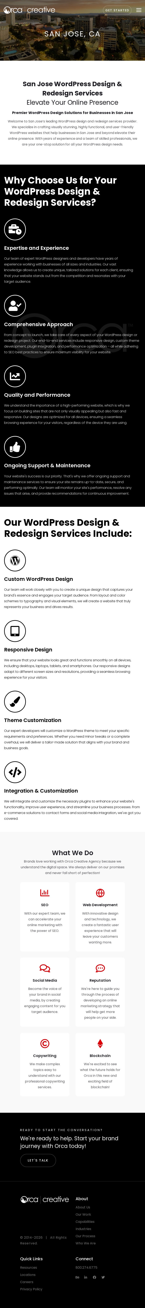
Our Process (85, 1236)
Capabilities (85, 1221)
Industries (83, 1229)
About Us (83, 1207)
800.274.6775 (86, 1267)
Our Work (83, 1214)
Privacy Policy (31, 1289)
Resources (28, 1267)
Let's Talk (38, 1160)
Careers (26, 1282)
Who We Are (86, 1243)
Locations (28, 1274)
